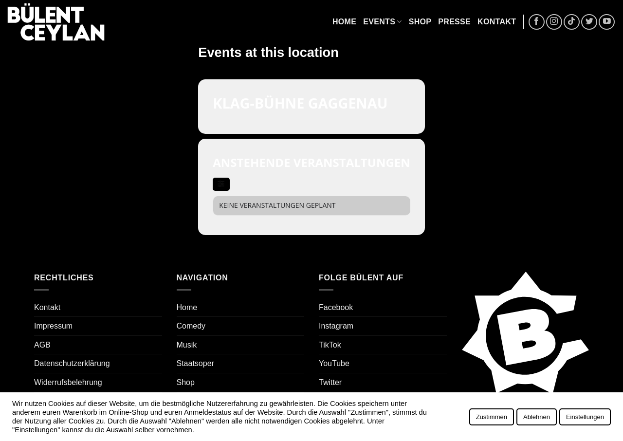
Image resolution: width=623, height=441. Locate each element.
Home (344, 22)
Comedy (191, 326)
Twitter (330, 382)
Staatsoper (195, 363)
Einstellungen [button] (585, 417)
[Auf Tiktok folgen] (572, 22)
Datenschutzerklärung (72, 363)
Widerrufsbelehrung (68, 382)
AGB (42, 345)
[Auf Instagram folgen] (554, 22)
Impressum (53, 326)
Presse (454, 22)
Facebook (336, 307)
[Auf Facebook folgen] (537, 22)
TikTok (330, 345)
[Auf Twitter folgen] (589, 22)
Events (382, 21)
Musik (187, 345)
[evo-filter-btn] (221, 184)
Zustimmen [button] (491, 417)
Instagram (336, 326)
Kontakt (496, 22)
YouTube (334, 363)
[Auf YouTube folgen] (607, 22)
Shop (420, 22)
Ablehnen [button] (536, 417)
